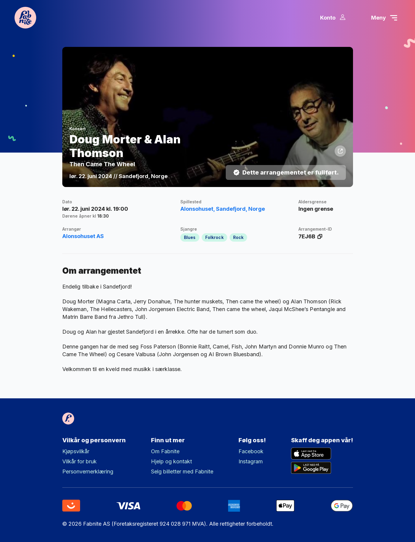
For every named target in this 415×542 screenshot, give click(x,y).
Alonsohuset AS (83, 240)
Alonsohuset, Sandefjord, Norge (222, 213)
